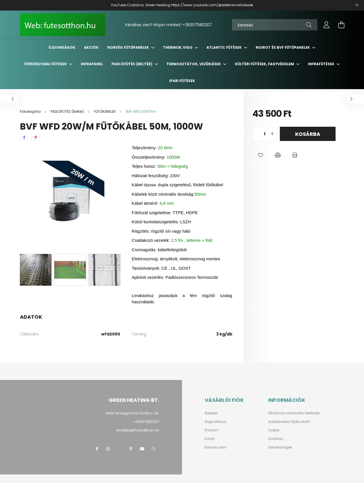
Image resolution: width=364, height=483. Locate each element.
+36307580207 (197, 25)
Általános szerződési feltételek (294, 413)
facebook (96, 449)
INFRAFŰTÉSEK (321, 64)
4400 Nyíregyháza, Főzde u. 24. (132, 413)
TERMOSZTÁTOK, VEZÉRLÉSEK (194, 64)
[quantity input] (264, 134)
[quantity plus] (272, 134)
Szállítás (275, 439)
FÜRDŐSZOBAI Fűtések (46, 64)
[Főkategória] (31, 111)
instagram (108, 449)
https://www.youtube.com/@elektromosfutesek (212, 5)
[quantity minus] (257, 134)
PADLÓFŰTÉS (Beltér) (132, 64)
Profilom (212, 430)
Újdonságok (62, 47)
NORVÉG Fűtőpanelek (128, 47)
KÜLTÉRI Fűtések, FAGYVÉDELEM (265, 64)
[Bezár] (357, 5)
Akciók (91, 47)
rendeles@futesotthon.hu (137, 430)
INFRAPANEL (92, 64)
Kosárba (307, 134)
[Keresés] (274, 24)
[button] (260, 155)
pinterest (130, 449)
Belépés (211, 413)
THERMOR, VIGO (178, 47)
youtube (142, 449)
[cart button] (341, 24)
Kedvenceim (215, 447)
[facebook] (24, 137)
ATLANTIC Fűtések (224, 47)
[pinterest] (35, 137)
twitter (119, 449)
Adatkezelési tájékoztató (289, 422)
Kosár (210, 439)
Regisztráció (215, 422)
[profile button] (326, 24)
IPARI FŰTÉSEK (182, 80)
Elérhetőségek (280, 447)
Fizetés (274, 430)
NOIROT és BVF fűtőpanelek (283, 47)
